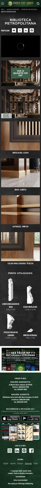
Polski (36, 463)
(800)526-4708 (24, 387)
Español (13, 463)
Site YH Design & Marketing (20, 483)
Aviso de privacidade (20, 480)
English (5, 463)
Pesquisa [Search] (38, 3)
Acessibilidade (20, 476)
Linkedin (17, 450)
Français (20, 463)
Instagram (10, 450)
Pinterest (24, 450)
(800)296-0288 (24, 399)
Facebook (31, 450)
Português (28, 463)
